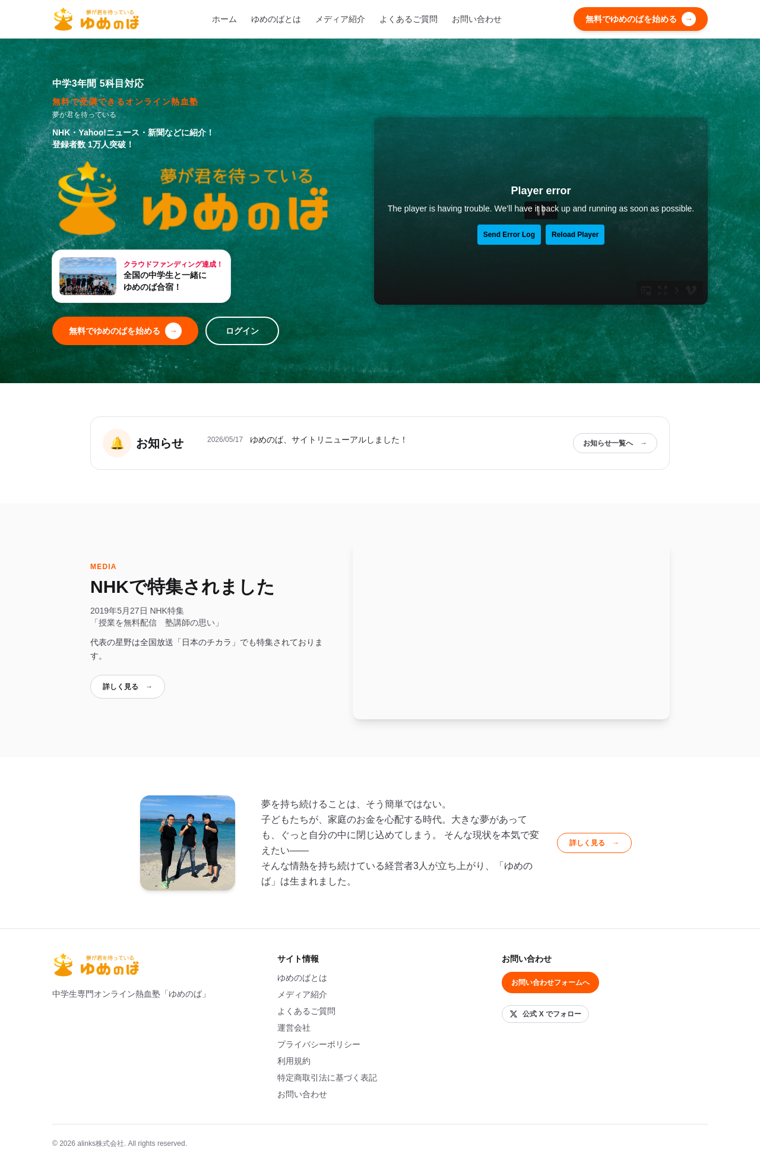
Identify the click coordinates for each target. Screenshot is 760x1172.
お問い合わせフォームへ (550, 982)
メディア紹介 (340, 19)
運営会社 (294, 1027)
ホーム (224, 19)
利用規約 (294, 1061)
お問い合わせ (477, 19)
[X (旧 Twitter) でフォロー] (545, 1014)
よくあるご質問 (408, 19)
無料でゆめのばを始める (640, 19)
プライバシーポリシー (318, 1044)
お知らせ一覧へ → (615, 443)
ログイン (242, 331)
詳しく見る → (128, 687)
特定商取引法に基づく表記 (327, 1077)
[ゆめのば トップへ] (96, 19)
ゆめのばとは (276, 19)
